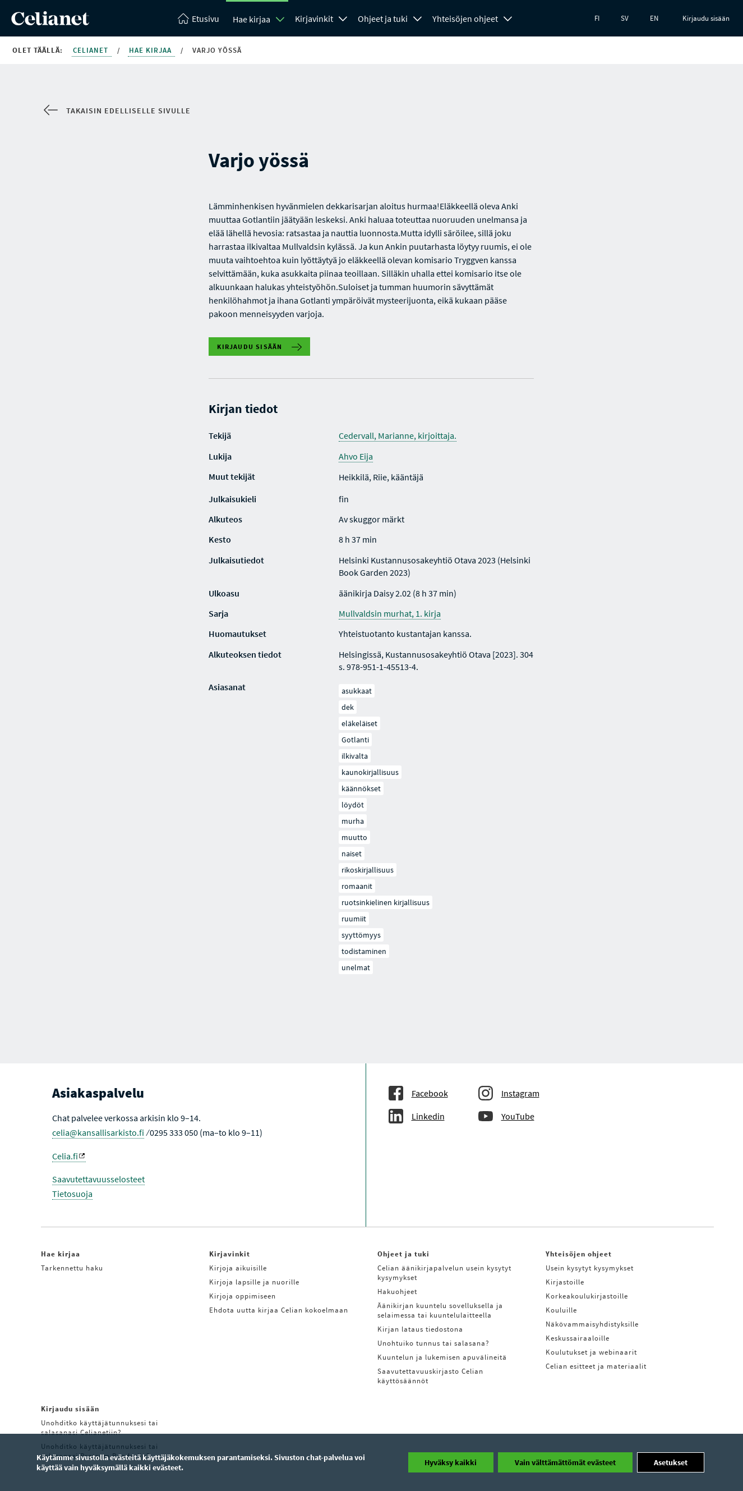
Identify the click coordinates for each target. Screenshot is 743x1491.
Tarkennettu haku (72, 1268)
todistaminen (363, 951)
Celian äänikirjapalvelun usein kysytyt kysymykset (444, 1272)
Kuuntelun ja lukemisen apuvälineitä (442, 1357)
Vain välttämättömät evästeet (565, 1462)
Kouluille (561, 1310)
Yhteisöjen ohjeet (465, 18)
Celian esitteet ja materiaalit (596, 1366)
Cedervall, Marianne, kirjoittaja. (397, 435)
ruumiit (353, 919)
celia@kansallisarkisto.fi (98, 1132)
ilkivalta (354, 756)
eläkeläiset (359, 723)
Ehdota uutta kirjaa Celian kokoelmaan (278, 1310)
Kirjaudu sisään (706, 18)
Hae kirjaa (251, 19)
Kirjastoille (565, 1282)
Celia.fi (68, 1156)
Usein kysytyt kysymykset (590, 1268)
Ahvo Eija (356, 456)
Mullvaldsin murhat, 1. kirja (390, 613)
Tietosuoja (72, 1193)
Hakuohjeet (397, 1291)
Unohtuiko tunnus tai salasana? (433, 1343)
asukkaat (356, 691)
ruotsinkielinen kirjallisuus (385, 902)
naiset (351, 853)
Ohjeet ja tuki (383, 18)
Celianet (91, 50)
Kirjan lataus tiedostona (420, 1329)
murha (352, 821)
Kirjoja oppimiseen (242, 1296)
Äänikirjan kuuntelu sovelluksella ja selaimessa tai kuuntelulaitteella (440, 1310)
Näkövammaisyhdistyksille (592, 1324)
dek (347, 707)
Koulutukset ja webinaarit (591, 1352)
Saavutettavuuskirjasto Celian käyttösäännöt (430, 1376)
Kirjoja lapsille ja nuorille (254, 1282)
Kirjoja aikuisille (238, 1268)
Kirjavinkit (314, 18)
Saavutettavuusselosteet (98, 1179)
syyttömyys (361, 935)
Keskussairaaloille (578, 1338)
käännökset (361, 788)
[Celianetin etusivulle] (50, 22)
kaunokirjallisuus (370, 772)
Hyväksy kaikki (450, 1462)
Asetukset (670, 1462)
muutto (354, 837)
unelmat (355, 967)
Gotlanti (355, 740)
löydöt (352, 805)
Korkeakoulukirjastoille (587, 1296)
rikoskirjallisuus (367, 870)
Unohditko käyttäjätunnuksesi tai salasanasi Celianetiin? (99, 1427)
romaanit (356, 886)
